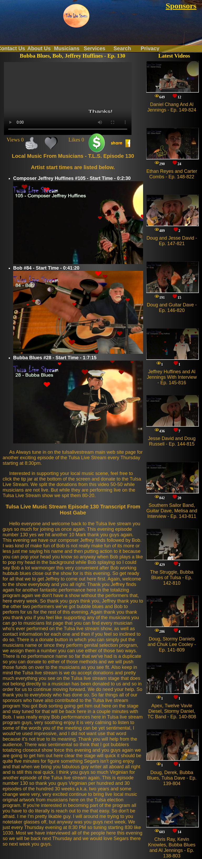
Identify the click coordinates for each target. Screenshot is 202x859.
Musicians (66, 48)
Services (94, 48)
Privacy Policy (150, 48)
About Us (39, 48)
